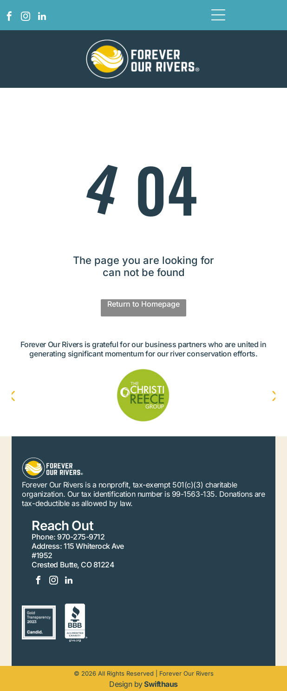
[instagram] (26, 17)
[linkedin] (42, 17)
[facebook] (9, 17)
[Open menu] (218, 15)
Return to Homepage (143, 304)
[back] (21, 395)
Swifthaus (161, 684)
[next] (266, 395)
